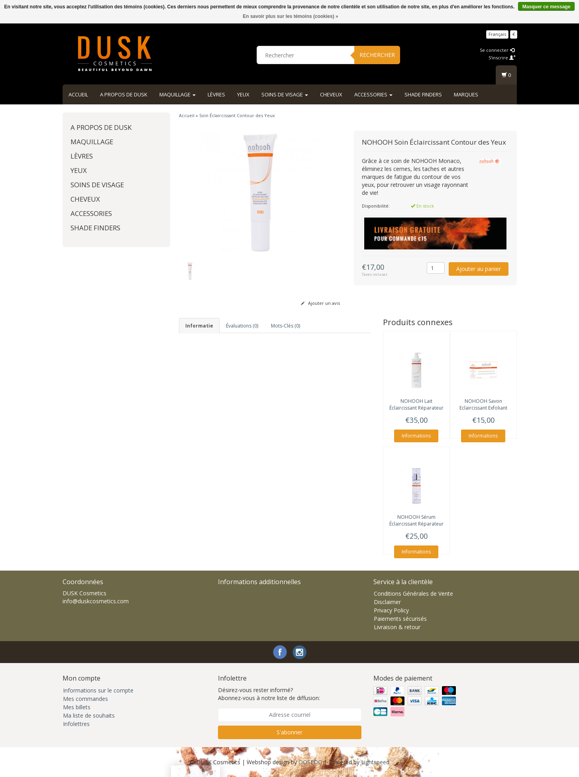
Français (497, 34)
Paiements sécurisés (400, 618)
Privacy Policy (391, 610)
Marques (466, 94)
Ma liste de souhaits (89, 715)
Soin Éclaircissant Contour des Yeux (237, 115)
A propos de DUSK (123, 94)
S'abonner (289, 732)
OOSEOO (310, 762)
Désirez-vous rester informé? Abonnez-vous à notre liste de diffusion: (269, 694)
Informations (416, 435)
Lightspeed (375, 762)
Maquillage (177, 94)
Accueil (78, 94)
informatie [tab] (199, 325)
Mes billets (76, 707)
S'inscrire (502, 58)
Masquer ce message (546, 7)
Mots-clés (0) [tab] (285, 325)
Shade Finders (423, 94)
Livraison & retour (397, 627)
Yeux (243, 94)
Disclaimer (387, 602)
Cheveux (331, 94)
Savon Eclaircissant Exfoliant (483, 404)
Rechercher (377, 55)
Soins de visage (284, 94)
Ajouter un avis (320, 303)
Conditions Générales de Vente (413, 593)
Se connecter (497, 50)
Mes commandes (85, 698)
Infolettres (76, 724)
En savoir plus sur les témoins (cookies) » (290, 16)
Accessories (373, 94)
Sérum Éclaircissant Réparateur (416, 520)
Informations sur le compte (98, 690)
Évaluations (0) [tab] (242, 325)
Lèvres (216, 94)
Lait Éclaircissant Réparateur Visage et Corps (416, 408)
